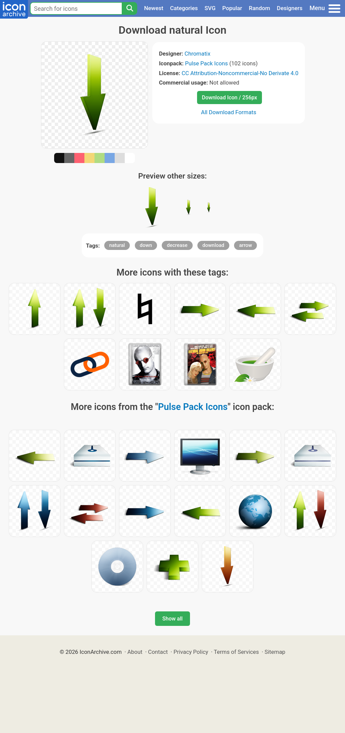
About (135, 651)
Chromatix (197, 53)
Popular (232, 8)
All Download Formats (229, 112)
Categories (184, 8)
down (146, 245)
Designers (289, 8)
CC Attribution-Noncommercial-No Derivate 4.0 (240, 73)
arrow (245, 245)
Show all (172, 618)
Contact (158, 651)
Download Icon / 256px (229, 97)
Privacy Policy (191, 651)
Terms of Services (236, 651)
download (213, 245)
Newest (153, 8)
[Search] (129, 8)
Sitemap (275, 651)
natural (117, 245)
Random (259, 8)
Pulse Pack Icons (206, 63)
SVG (210, 8)
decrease (177, 245)
